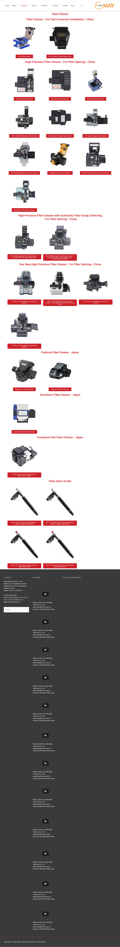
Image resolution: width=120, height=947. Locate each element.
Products (24, 6)
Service (34, 6)
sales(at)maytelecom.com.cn (18, 597)
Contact (65, 6)
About (14, 6)
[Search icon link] (82, 6)
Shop (72, 6)
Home (7, 6)
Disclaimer (31, 942)
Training (55, 6)
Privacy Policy (41, 942)
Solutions (44, 6)
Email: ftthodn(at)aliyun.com (13, 600)
